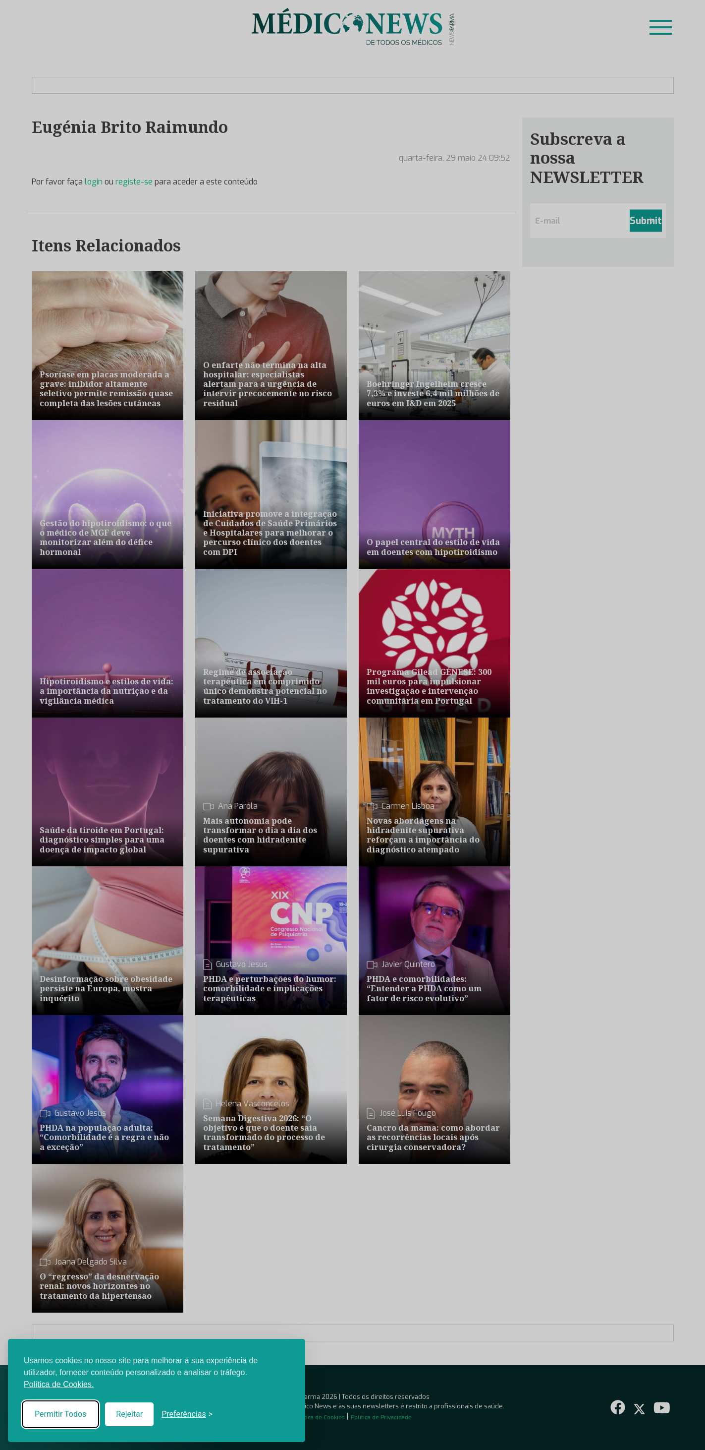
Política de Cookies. (59, 1384)
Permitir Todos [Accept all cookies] (60, 1414)
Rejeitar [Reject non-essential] (129, 1414)
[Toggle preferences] (187, 1414)
